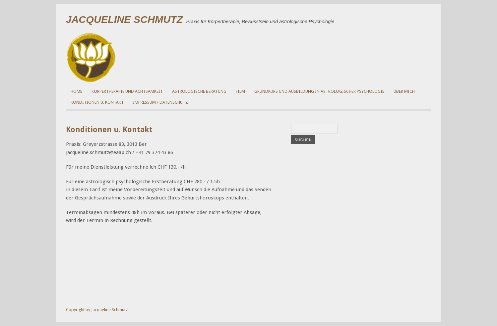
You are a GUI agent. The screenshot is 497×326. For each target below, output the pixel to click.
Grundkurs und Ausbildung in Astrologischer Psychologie (319, 91)
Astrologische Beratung (199, 91)
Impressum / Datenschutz (160, 102)
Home (76, 91)
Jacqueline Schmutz (124, 19)
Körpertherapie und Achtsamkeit (127, 91)
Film (240, 91)
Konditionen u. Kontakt (97, 102)
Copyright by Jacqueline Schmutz (97, 309)
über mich (404, 91)
